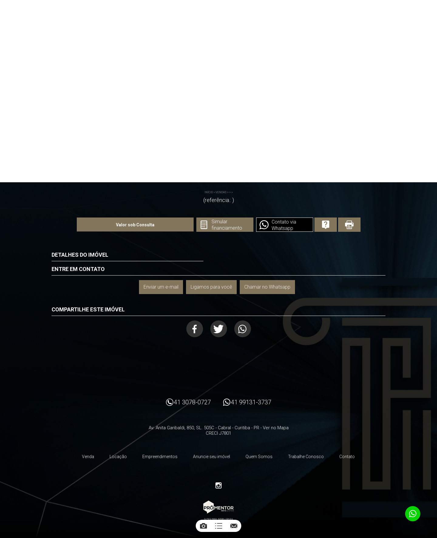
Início (209, 192)
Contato (347, 456)
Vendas (220, 192)
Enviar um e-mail (161, 287)
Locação (118, 456)
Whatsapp (242, 328)
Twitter (218, 328)
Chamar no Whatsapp (267, 287)
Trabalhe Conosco (306, 456)
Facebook (194, 328)
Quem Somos (259, 456)
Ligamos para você (211, 287)
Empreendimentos (160, 456)
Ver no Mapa (276, 427)
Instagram (218, 485)
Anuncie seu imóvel (211, 456)
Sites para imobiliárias (218, 519)
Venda (88, 456)
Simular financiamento (227, 225)
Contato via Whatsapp (284, 225)
